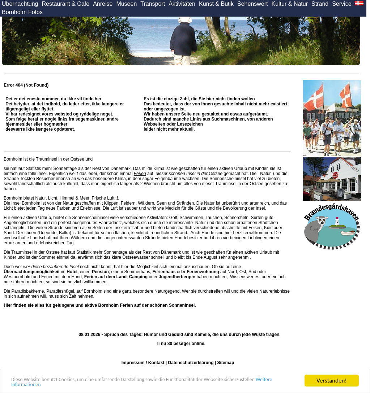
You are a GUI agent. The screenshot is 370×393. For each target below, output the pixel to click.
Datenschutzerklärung (190, 362)
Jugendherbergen (177, 276)
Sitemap (225, 362)
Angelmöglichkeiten (22, 222)
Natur (265, 173)
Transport (152, 4)
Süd (252, 271)
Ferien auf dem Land (105, 276)
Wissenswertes (244, 276)
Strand (319, 4)
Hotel (72, 271)
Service (341, 4)
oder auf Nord (195, 271)
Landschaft (41, 237)
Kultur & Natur (290, 4)
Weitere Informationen (78, 384)
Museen (126, 4)
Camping (138, 276)
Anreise (102, 4)
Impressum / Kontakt (143, 362)
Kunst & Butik (216, 4)
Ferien (140, 173)
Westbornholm (17, 276)
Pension (100, 271)
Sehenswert (252, 4)
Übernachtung (20, 4)
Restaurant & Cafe (66, 4)
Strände (12, 178)
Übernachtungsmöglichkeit (32, 271)
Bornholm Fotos (22, 12)
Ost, (243, 271)
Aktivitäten (182, 4)
